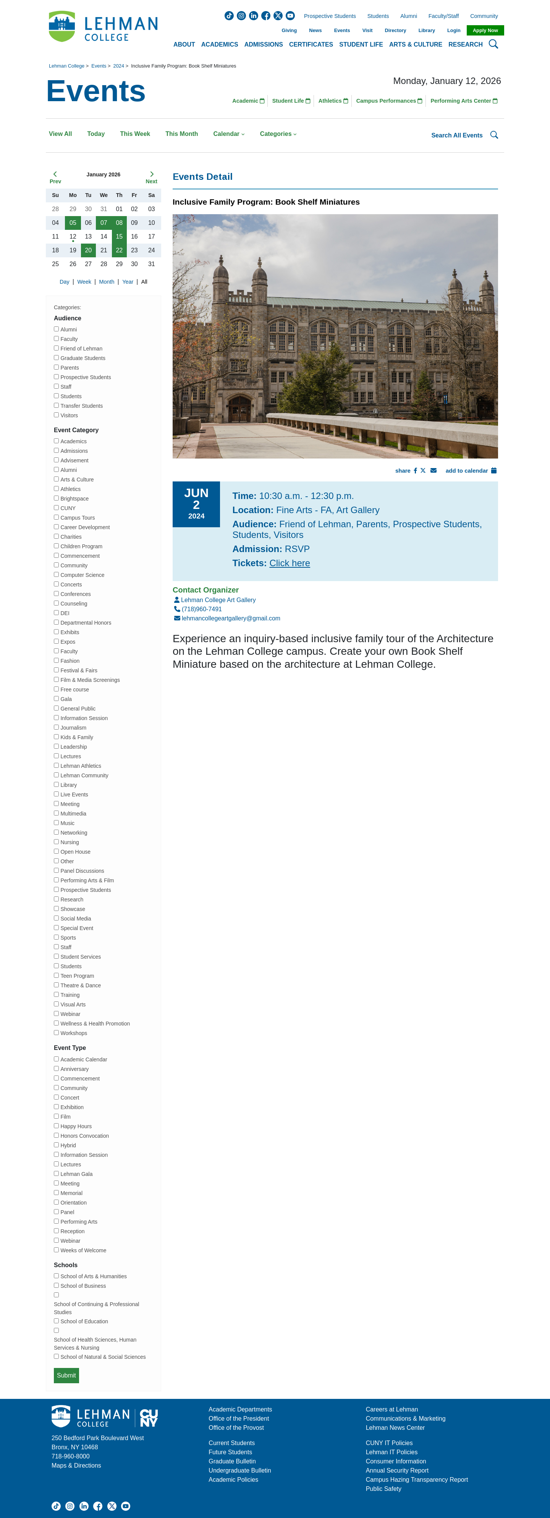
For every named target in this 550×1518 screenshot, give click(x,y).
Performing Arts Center (464, 101)
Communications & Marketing (406, 1418)
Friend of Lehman (81, 349)
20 (88, 250)
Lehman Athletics (80, 766)
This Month (181, 134)
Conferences (75, 594)
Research (71, 899)
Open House (75, 852)
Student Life (291, 101)
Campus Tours (77, 518)
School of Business (83, 1286)
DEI (64, 613)
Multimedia (73, 814)
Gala (66, 699)
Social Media (75, 919)
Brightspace (74, 499)
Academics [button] (219, 44)
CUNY (68, 508)
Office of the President (239, 1418)
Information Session (84, 718)
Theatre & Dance (80, 985)
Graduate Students (82, 358)
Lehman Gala (76, 1174)
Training (69, 995)
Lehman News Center (395, 1427)
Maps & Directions (76, 1465)
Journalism (73, 728)
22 (119, 250)
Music (67, 823)
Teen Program (77, 976)
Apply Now (485, 30)
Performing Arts (78, 1222)
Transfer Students (81, 406)
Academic (248, 101)
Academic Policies (233, 1479)
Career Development (85, 527)
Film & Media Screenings (90, 680)
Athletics (333, 101)
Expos (67, 642)
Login (454, 30)
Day (65, 282)
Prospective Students (328, 16)
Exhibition (72, 1107)
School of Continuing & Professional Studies (96, 1308)
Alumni (409, 16)
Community (486, 16)
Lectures (70, 756)
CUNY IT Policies (389, 1443)
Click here (289, 563)
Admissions (74, 451)
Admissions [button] (263, 44)
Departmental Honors (85, 623)
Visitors (69, 415)
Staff (65, 387)
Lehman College (66, 66)
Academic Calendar (83, 1059)
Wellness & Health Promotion (95, 1024)
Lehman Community (84, 775)
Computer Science (82, 575)
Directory (395, 30)
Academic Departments (240, 1409)
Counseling (73, 604)
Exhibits (69, 632)
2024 (118, 66)
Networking (73, 833)
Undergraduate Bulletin (240, 1470)
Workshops (73, 1033)
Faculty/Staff (444, 16)
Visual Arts (73, 1004)
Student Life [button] (361, 44)
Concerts (71, 584)
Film (65, 1117)
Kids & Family (76, 737)
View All (60, 134)
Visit (367, 30)
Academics (73, 441)
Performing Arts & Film (87, 880)
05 (73, 223)
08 (119, 223)
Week (85, 282)
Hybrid (68, 1145)
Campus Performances (389, 101)
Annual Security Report (397, 1470)
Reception (72, 1231)
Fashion (69, 661)
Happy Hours (76, 1126)
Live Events (74, 794)
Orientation (73, 1203)
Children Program (81, 546)
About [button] (184, 44)
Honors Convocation (84, 1136)
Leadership (73, 747)
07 (103, 223)
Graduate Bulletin (232, 1461)
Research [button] (465, 44)
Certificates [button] (311, 44)
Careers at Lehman (392, 1409)
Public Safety (383, 1489)
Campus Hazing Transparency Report (417, 1479)
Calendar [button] (229, 134)
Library (427, 30)
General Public (77, 709)
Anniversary (74, 1069)
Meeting (69, 804)
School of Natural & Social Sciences (103, 1357)
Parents (69, 368)
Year (128, 282)
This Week (135, 134)
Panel (67, 1212)
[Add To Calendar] (494, 470)
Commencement (80, 556)
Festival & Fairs (78, 670)
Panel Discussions (82, 871)
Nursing (69, 842)
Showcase (72, 909)
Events (342, 30)
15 (119, 236)
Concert (69, 1098)
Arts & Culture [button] (415, 44)
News (315, 30)
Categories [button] (278, 134)
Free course (74, 689)
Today (96, 134)
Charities (70, 537)
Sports (68, 938)
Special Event (76, 928)
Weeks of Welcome (83, 1250)
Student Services (80, 957)
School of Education (84, 1321)
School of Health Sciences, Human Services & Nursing (95, 1344)
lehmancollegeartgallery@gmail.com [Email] (226, 618)
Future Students (230, 1452)
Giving (289, 30)
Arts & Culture (77, 479)
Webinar (70, 1014)
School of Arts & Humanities (93, 1276)
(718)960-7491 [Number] (197, 609)
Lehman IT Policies (392, 1452)
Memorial (71, 1193)
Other (67, 861)
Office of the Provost (236, 1427)
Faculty (69, 339)
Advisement (74, 460)
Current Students (232, 1443)
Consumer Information (396, 1461)
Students (378, 16)
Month (107, 282)
